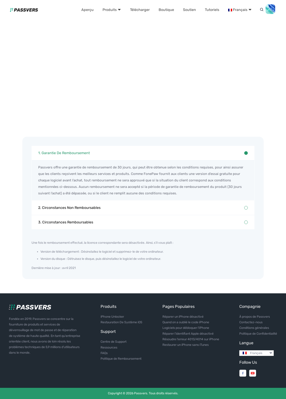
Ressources (109, 347)
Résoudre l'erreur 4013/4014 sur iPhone (190, 339)
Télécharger (140, 10)
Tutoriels (212, 10)
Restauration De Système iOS (121, 322)
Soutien (189, 10)
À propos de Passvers (254, 317)
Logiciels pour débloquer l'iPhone (185, 328)
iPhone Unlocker (112, 317)
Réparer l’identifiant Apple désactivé (188, 334)
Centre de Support (113, 342)
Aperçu (87, 10)
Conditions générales (254, 328)
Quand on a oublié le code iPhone (185, 322)
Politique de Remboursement (121, 359)
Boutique (166, 10)
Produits (112, 10)
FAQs (104, 353)
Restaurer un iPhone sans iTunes (185, 345)
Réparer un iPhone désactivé (183, 317)
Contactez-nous (251, 322)
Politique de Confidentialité (258, 334)
